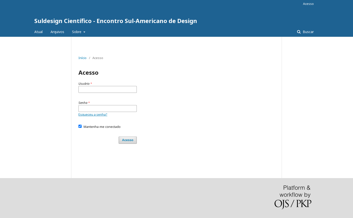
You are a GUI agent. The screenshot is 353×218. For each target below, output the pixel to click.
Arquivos (57, 31)
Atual (38, 31)
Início (82, 58)
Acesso (308, 3)
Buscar (308, 31)
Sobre (77, 31)
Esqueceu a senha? (92, 114)
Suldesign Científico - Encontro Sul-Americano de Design (115, 21)
